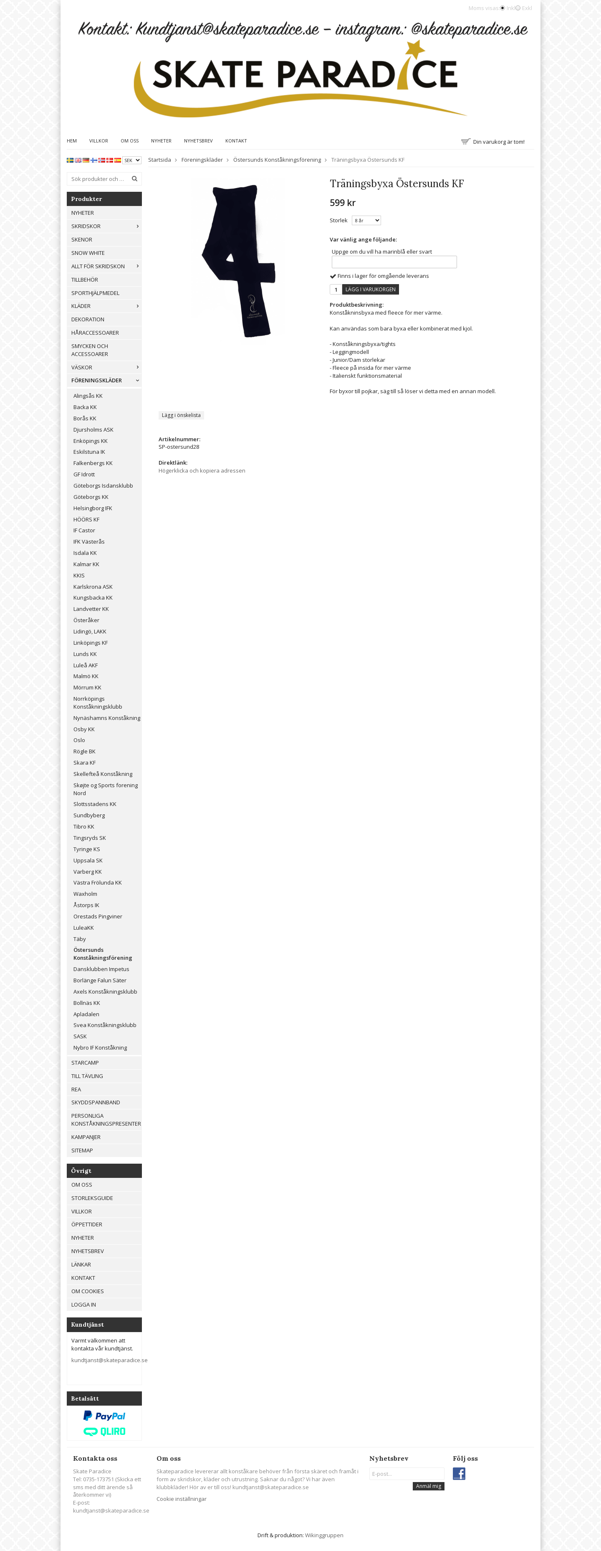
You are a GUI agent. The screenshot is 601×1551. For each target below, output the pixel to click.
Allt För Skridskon (106, 266)
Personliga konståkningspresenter (106, 1119)
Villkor (98, 140)
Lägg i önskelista (181, 415)
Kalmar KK (86, 564)
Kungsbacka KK (93, 597)
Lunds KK (85, 654)
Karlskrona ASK (93, 586)
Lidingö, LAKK (89, 631)
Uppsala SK (88, 860)
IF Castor (84, 530)
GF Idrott (84, 474)
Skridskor (106, 226)
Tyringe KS (86, 849)
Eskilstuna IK (89, 451)
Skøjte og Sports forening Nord (105, 789)
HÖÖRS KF (86, 519)
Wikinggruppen (324, 1535)
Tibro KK (83, 826)
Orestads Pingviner (97, 916)
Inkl (511, 8)
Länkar (81, 1264)
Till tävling (87, 1076)
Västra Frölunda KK (97, 882)
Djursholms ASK (93, 429)
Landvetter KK (91, 609)
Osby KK (84, 729)
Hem (72, 140)
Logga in (83, 1304)
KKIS (79, 575)
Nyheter (161, 140)
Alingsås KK (88, 395)
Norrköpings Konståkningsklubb (97, 702)
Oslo (79, 740)
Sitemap (82, 1150)
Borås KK (84, 418)
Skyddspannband (95, 1102)
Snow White (88, 253)
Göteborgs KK (91, 497)
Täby (79, 939)
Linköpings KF (90, 642)
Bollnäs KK (86, 1003)
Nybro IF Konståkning (100, 1047)
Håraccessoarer (95, 332)
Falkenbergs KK (93, 463)
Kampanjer (86, 1137)
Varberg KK (87, 871)
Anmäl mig (428, 1486)
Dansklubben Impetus (101, 969)
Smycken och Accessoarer (89, 350)
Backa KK (85, 407)
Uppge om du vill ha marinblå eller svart (382, 251)
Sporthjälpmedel (95, 293)
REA (76, 1089)
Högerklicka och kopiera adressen (202, 470)
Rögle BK (84, 751)
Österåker (86, 620)
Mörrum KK (87, 687)
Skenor (81, 239)
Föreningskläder (106, 380)
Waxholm (85, 894)
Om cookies (87, 1291)
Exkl (527, 8)
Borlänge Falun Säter (99, 980)
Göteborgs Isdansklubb (103, 485)
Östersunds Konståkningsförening (102, 953)
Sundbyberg (89, 815)
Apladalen (86, 1014)
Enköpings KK (90, 441)
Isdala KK (85, 553)
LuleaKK (83, 927)
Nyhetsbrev (198, 140)
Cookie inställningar (182, 1499)
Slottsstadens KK (94, 804)
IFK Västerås (89, 541)
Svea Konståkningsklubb (104, 1025)
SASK (80, 1036)
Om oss (130, 140)
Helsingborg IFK (92, 508)
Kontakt (236, 140)
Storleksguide (92, 1198)
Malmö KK (85, 676)
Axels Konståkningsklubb (105, 991)
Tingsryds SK (89, 838)
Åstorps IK (86, 905)
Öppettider (86, 1224)
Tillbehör (84, 279)
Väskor (106, 367)
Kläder (106, 306)
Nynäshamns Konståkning (106, 718)
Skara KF (84, 762)
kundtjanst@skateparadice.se (109, 1360)
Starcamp (85, 1062)
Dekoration (87, 319)
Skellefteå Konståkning (102, 774)
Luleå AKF (85, 665)
